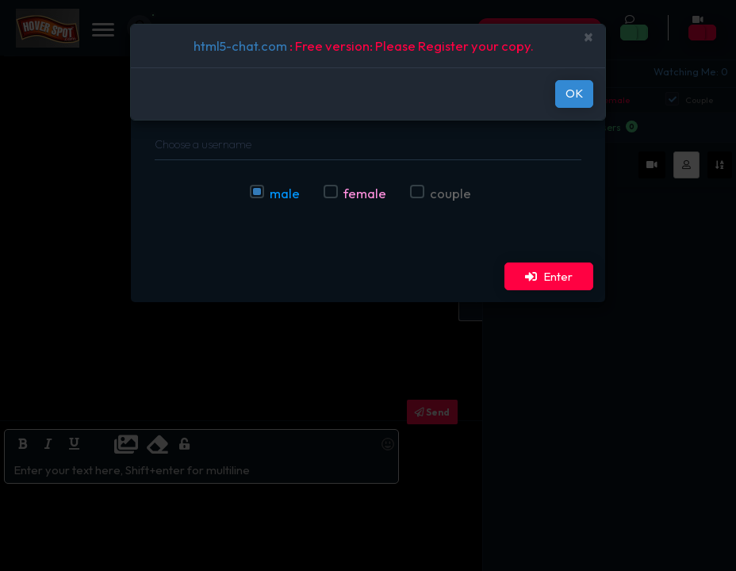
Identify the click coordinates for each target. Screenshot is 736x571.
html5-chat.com (240, 45)
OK (574, 93)
